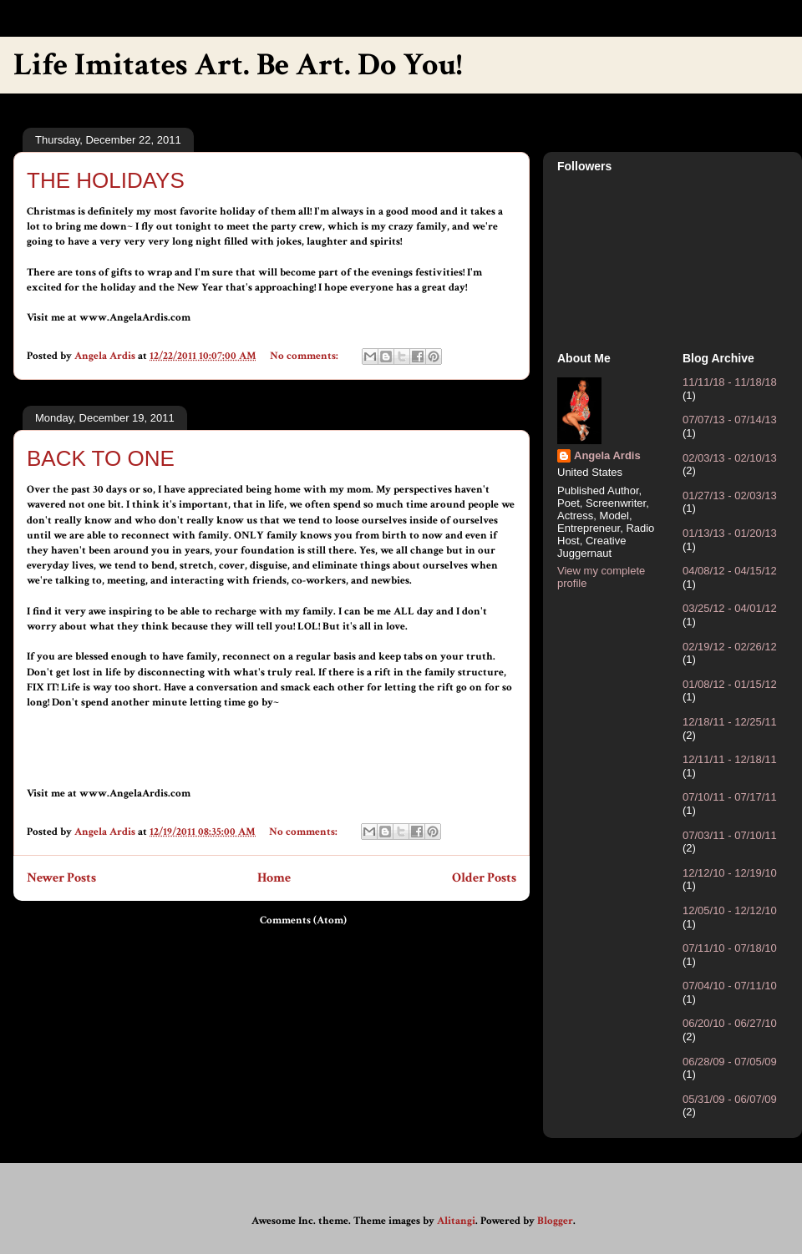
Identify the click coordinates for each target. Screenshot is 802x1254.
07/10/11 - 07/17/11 (730, 797)
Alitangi (456, 1221)
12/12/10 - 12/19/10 (730, 873)
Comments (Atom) (303, 920)
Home (274, 877)
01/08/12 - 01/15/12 (730, 684)
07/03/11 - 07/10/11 (730, 835)
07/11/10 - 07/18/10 (730, 948)
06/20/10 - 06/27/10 (730, 1023)
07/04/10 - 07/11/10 (730, 985)
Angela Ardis (607, 455)
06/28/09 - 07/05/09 (730, 1061)
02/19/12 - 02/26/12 (730, 646)
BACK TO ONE (101, 458)
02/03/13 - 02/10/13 (730, 458)
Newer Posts (61, 877)
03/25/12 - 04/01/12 (730, 608)
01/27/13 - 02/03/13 (730, 495)
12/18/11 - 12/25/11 (730, 721)
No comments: (305, 356)
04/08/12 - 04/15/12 (730, 570)
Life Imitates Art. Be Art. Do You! (237, 64)
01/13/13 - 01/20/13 (730, 533)
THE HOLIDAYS (106, 180)
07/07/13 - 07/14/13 (730, 419)
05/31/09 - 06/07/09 (730, 1099)
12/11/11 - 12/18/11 (730, 759)
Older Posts (484, 877)
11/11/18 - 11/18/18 (730, 382)
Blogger (555, 1221)
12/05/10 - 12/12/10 (730, 910)
